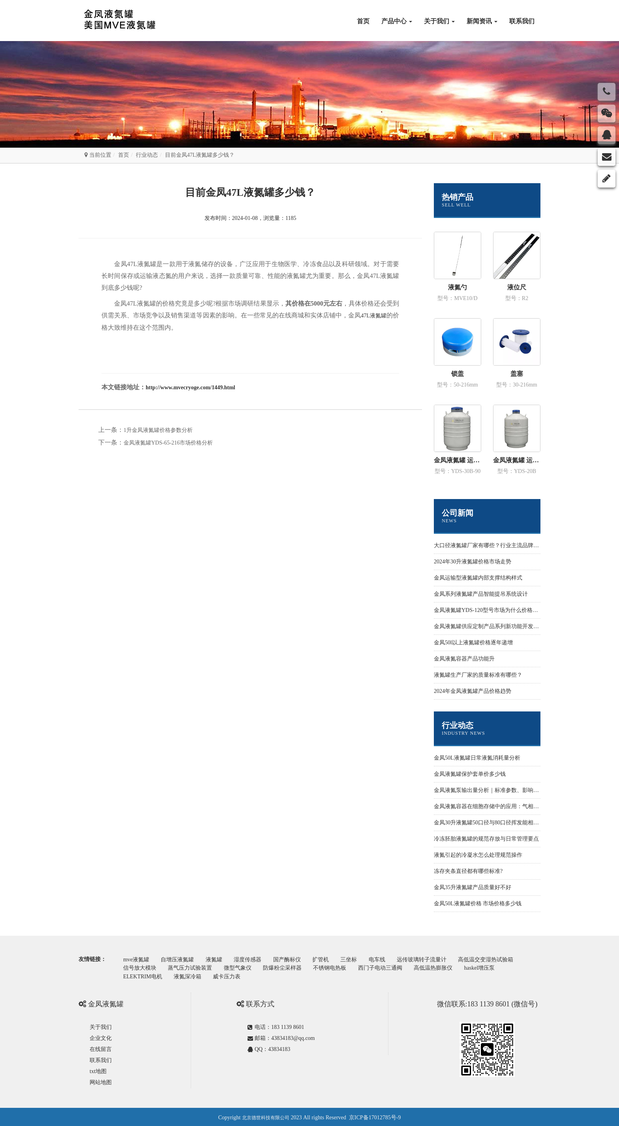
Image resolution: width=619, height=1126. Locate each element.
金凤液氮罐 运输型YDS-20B (516, 460)
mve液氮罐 (137, 959)
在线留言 (101, 1048)
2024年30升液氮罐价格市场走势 (472, 562)
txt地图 (98, 1070)
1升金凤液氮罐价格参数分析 (158, 430)
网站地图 (101, 1081)
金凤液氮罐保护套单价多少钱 (470, 774)
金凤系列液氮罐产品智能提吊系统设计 (481, 594)
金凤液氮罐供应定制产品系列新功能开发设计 (489, 626)
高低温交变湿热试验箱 (501, 959)
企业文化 (101, 1037)
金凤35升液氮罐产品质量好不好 (472, 887)
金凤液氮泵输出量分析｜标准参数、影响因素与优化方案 (503, 790)
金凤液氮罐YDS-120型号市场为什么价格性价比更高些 (500, 610)
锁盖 (457, 373)
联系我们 (522, 21)
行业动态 (147, 155)
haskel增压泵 (491, 967)
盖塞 (516, 373)
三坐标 (359, 959)
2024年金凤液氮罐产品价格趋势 (472, 691)
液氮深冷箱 (190, 975)
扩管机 (329, 959)
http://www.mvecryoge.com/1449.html (190, 387)
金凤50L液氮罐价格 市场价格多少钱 (477, 903)
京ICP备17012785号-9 (375, 1116)
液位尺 (516, 287)
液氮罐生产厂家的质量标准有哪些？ (478, 675)
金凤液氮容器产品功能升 (464, 659)
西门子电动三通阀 (389, 967)
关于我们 (439, 21)
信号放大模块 (140, 967)
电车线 (389, 959)
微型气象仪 (241, 967)
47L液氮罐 (373, 316)
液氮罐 (218, 959)
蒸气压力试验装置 (193, 967)
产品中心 (396, 21)
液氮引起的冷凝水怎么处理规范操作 (478, 855)
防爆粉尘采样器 (288, 967)
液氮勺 (457, 287)
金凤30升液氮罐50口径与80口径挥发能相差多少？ (494, 823)
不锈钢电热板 (337, 967)
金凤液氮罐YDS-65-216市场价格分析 (168, 443)
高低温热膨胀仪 (443, 967)
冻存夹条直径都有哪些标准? (468, 871)
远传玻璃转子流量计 (435, 959)
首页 (363, 21)
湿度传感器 (253, 959)
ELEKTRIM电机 (143, 975)
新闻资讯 (482, 21)
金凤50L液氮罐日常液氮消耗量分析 (477, 758)
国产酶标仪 (294, 959)
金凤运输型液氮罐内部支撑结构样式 (478, 578)
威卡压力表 (231, 975)
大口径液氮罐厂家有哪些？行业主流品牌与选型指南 (497, 545)
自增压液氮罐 (180, 959)
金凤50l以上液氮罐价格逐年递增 (473, 643)
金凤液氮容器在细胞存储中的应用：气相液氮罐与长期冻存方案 (511, 806)
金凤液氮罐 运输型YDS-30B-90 (457, 460)
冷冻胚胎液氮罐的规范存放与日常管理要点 (486, 839)
